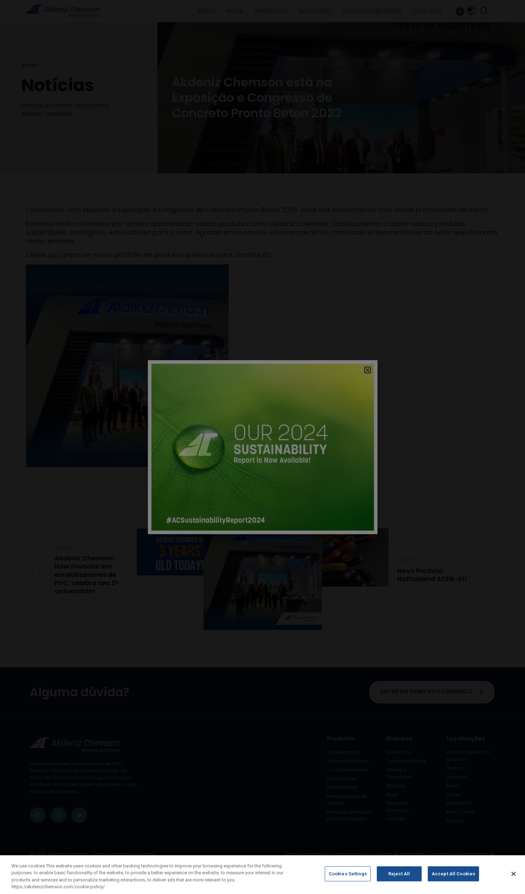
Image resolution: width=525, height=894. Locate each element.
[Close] (513, 874)
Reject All (399, 874)
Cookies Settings (348, 874)
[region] (262, 874)
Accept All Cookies (453, 874)
